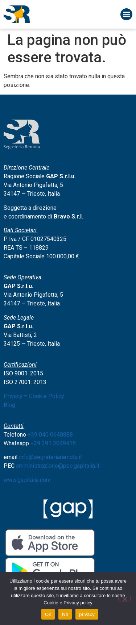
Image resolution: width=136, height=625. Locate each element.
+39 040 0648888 (50, 434)
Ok (48, 614)
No (65, 614)
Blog (9, 404)
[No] (124, 598)
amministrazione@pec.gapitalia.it (57, 465)
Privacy (13, 396)
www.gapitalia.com (27, 479)
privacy (87, 614)
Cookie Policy (46, 396)
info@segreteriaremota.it (50, 457)
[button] (126, 14)
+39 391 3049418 (53, 443)
